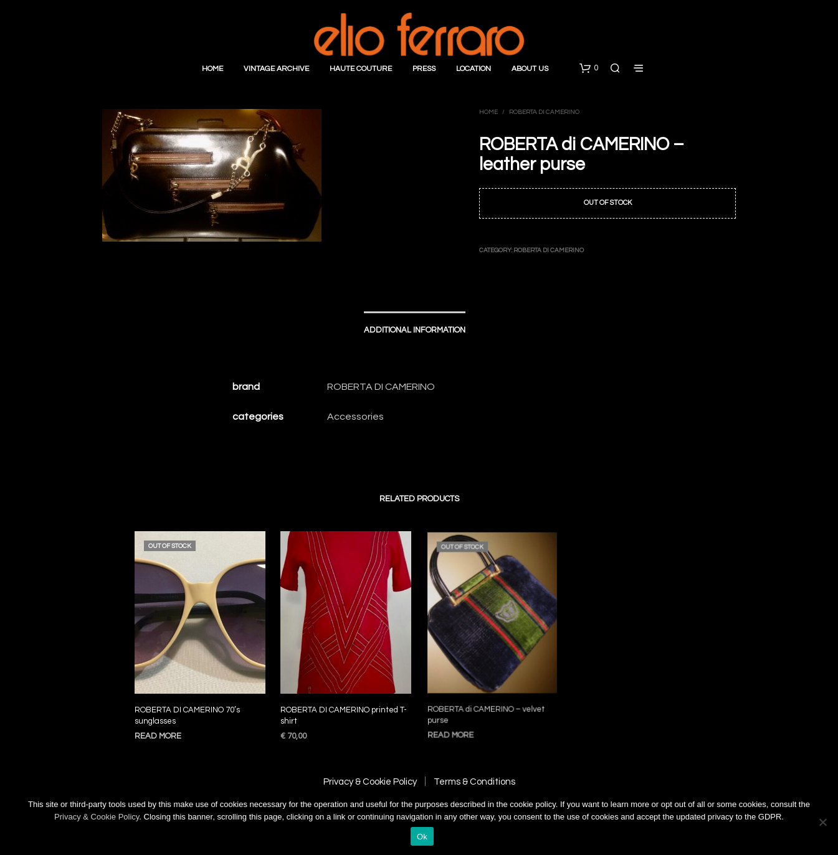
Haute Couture (361, 69)
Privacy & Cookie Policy (370, 782)
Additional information (414, 330)
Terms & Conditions (474, 782)
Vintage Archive (276, 69)
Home (212, 69)
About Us (530, 69)
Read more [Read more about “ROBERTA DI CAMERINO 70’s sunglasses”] (158, 736)
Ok (422, 836)
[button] (588, 68)
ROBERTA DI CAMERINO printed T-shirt (344, 710)
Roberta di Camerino (544, 112)
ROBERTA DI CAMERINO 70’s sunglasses (187, 715)
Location (473, 69)
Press (424, 69)
